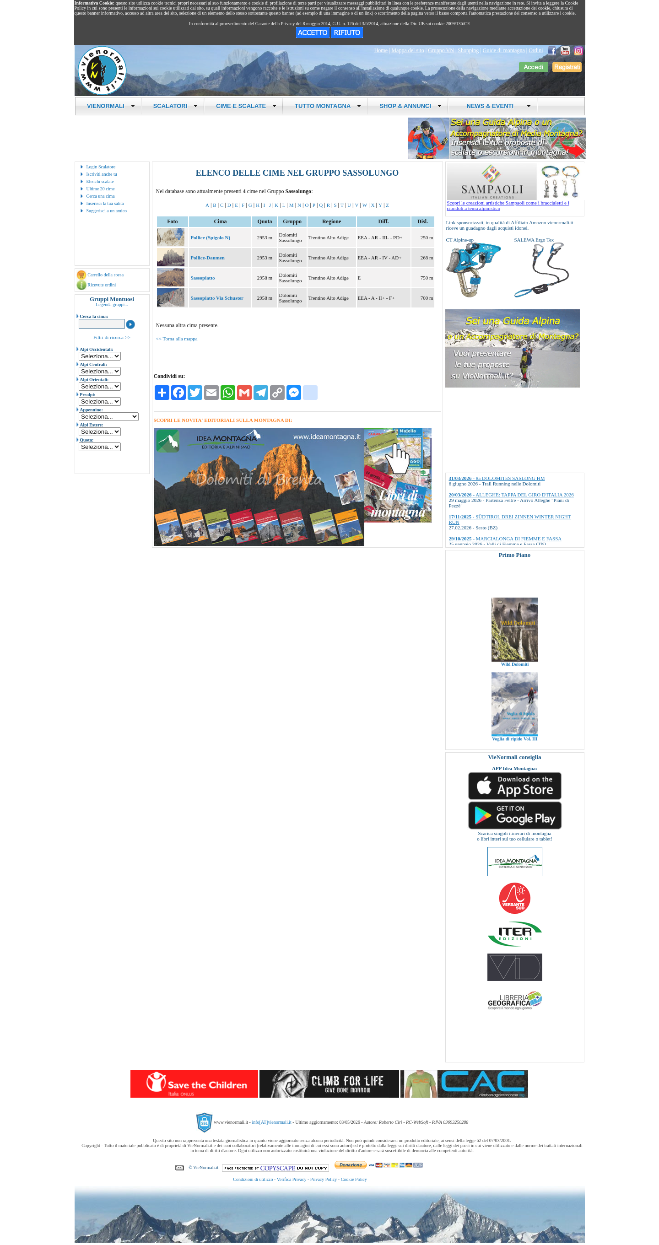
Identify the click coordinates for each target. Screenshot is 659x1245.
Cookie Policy (354, 1179)
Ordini (536, 50)
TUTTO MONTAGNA (328, 105)
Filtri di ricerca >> (111, 337)
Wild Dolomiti (515, 679)
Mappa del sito (407, 50)
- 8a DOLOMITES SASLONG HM (497, 478)
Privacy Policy (323, 1179)
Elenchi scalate (100, 181)
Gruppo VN (441, 50)
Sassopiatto (202, 277)
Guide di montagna (504, 50)
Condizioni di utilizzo (253, 1179)
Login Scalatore (101, 166)
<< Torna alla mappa (177, 338)
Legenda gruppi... (112, 304)
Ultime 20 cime (100, 188)
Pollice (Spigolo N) (210, 237)
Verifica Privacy (292, 1179)
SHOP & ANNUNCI (410, 105)
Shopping (468, 50)
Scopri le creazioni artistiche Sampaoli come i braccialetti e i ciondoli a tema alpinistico (515, 203)
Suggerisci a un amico (106, 210)
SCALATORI (175, 105)
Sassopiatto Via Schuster (216, 298)
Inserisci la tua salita (105, 203)
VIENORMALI (111, 105)
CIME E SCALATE (246, 105)
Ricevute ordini (101, 284)
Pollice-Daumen (207, 257)
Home (381, 50)
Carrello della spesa (105, 274)
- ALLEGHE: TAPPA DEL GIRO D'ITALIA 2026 (511, 494)
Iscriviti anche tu (101, 174)
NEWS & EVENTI (495, 105)
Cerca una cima (100, 196)
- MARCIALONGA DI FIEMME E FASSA (505, 538)
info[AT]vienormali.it (271, 1122)
